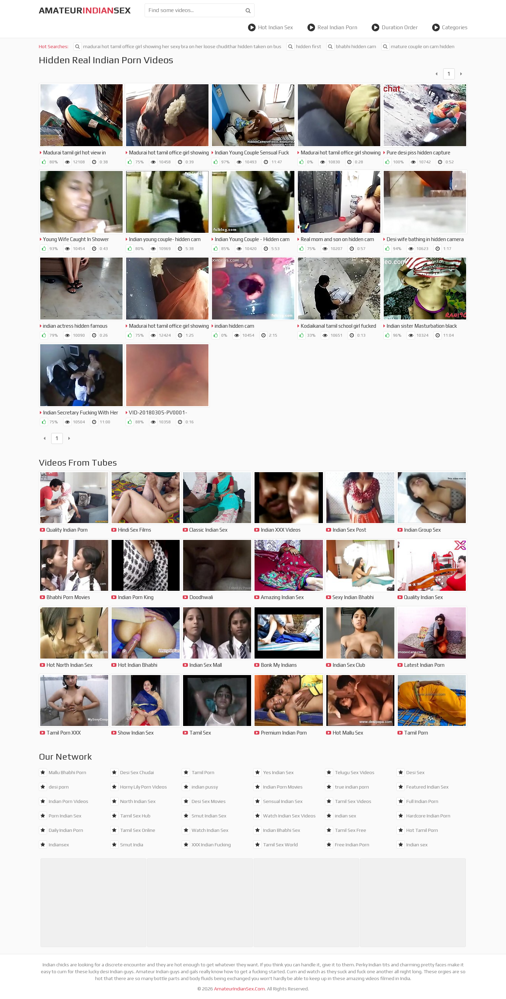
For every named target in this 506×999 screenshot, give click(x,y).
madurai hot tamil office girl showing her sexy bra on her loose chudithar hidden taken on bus (177, 46)
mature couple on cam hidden (417, 46)
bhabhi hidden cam (351, 46)
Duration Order (394, 27)
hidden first (303, 46)
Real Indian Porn (332, 27)
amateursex (85, 10)
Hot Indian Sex (270, 27)
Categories (450, 27)
